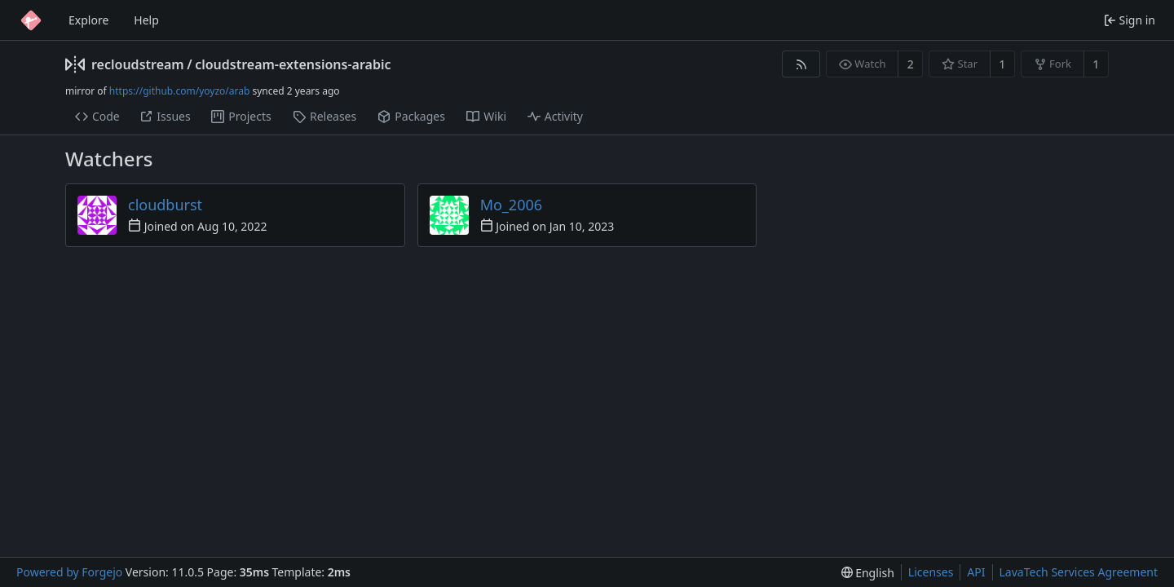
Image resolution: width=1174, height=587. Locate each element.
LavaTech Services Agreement (1079, 572)
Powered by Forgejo (69, 572)
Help (146, 20)
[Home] (31, 20)
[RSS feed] (801, 64)
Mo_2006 (511, 204)
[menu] (867, 572)
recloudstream (137, 64)
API (976, 572)
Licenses (931, 572)
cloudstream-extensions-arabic (293, 64)
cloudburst (165, 204)
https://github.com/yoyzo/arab (179, 91)
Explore (88, 20)
